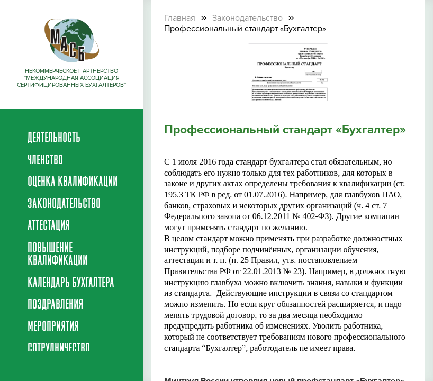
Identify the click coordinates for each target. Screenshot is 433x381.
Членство (45, 161)
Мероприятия (53, 327)
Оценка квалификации (73, 182)
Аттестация (49, 226)
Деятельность (54, 138)
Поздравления (55, 305)
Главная (179, 18)
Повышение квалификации (57, 255)
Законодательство (64, 204)
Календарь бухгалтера (71, 283)
